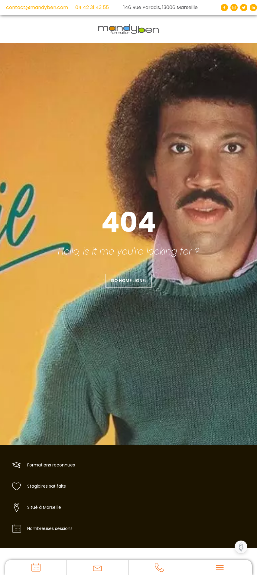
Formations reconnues (51, 465)
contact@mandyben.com (37, 7)
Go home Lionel (129, 281)
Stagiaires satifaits (46, 486)
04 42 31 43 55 (92, 7)
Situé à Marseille (44, 507)
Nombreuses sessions (50, 528)
